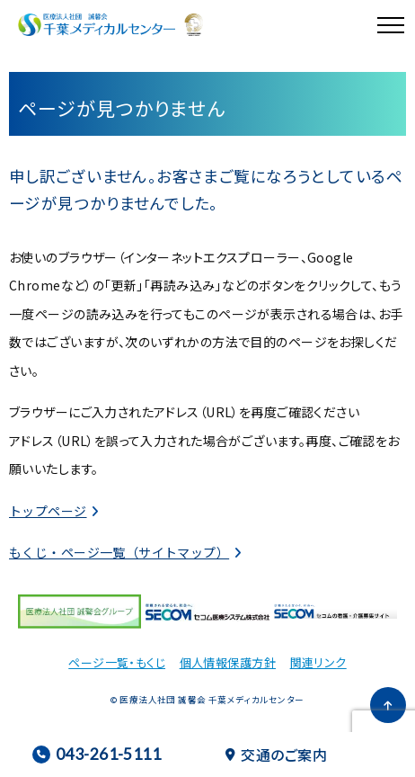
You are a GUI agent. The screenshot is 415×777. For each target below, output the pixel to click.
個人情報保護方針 (228, 662)
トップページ (48, 511)
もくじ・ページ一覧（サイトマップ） (119, 552)
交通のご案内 (276, 754)
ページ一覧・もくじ (116, 662)
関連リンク (318, 662)
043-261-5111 (96, 754)
